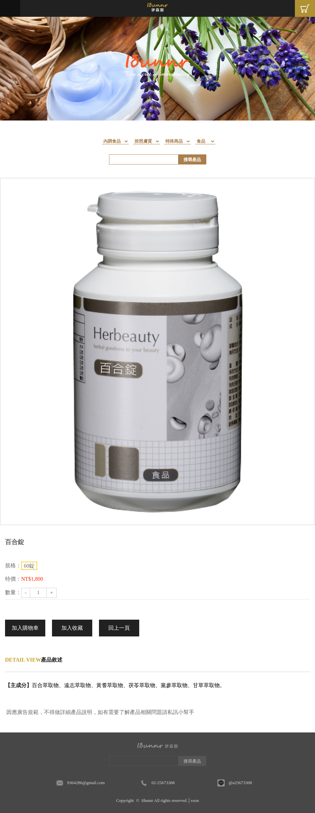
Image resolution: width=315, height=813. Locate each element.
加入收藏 (72, 628)
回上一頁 (119, 628)
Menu (10, 8)
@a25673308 (240, 782)
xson (195, 800)
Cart (305, 8)
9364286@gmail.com (86, 782)
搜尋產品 (192, 159)
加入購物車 (25, 628)
